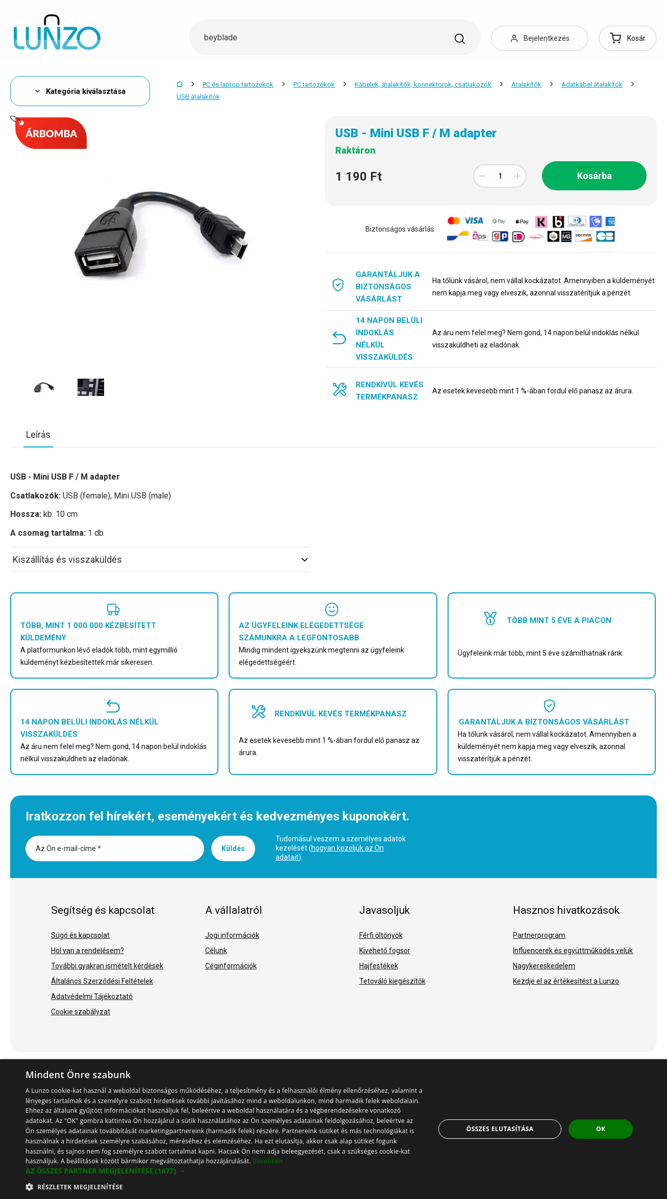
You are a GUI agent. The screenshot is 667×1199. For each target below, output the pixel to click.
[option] (44, 387)
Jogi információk (232, 935)
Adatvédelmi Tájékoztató (92, 996)
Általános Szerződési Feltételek (102, 981)
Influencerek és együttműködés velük (573, 950)
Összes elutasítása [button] (500, 1129)
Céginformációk (231, 966)
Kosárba (594, 175)
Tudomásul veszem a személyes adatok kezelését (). (341, 848)
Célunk (216, 950)
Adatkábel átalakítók (592, 84)
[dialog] (333, 1129)
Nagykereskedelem (544, 966)
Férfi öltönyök (381, 935)
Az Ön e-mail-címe (68, 848)
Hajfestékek (378, 966)
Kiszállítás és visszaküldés (160, 559)
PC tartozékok (314, 84)
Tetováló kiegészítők (392, 981)
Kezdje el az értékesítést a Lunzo (566, 981)
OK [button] (600, 1129)
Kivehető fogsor (384, 950)
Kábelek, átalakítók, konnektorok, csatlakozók (423, 84)
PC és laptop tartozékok (238, 84)
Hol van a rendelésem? (87, 950)
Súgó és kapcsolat (80, 935)
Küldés (233, 848)
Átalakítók (526, 84)
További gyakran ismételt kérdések (107, 966)
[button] (224, 1171)
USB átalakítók (198, 97)
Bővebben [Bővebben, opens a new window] (268, 1161)
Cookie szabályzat (80, 1012)
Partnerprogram (539, 935)
